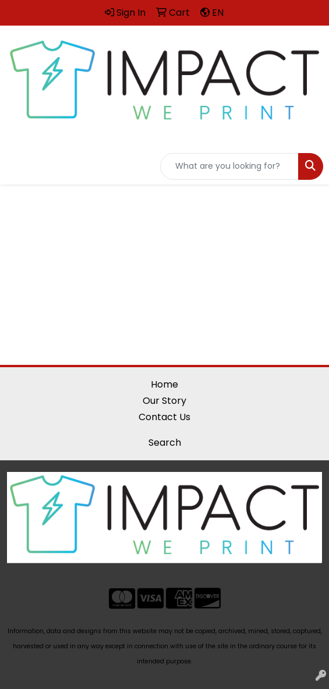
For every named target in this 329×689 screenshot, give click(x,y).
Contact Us (164, 417)
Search (164, 442)
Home (164, 384)
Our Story (164, 400)
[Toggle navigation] (18, 166)
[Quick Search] (229, 166)
